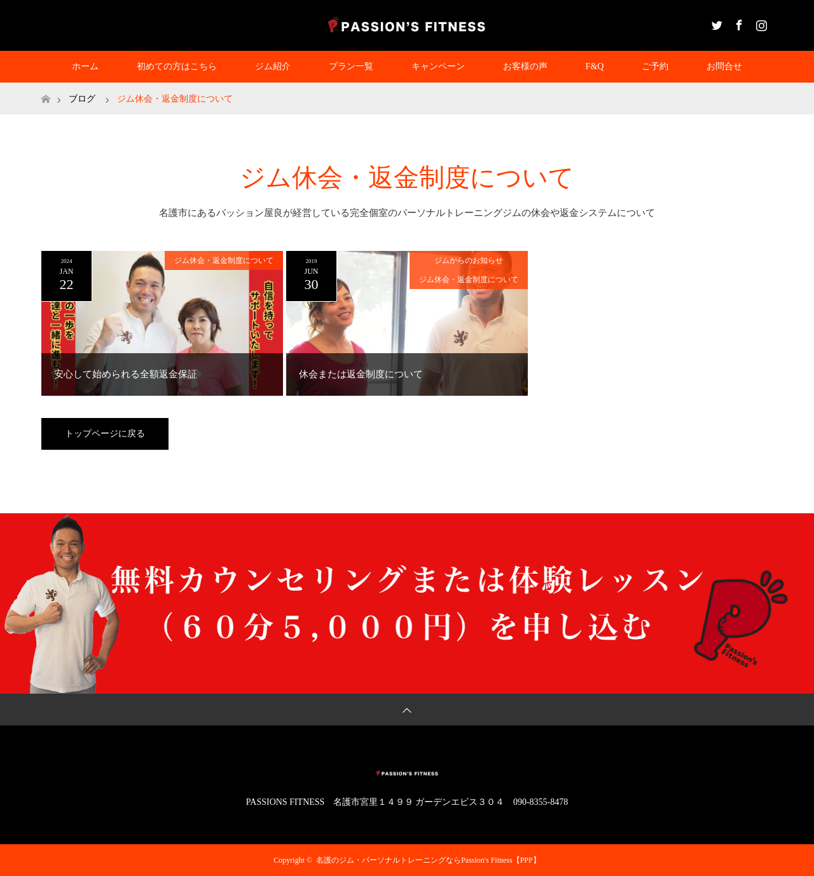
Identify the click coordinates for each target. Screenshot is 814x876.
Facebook (737, 22)
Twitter (715, 22)
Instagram (759, 22)
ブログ (82, 99)
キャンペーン (438, 66)
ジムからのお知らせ (468, 260)
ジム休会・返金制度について (223, 260)
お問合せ (724, 66)
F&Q (595, 66)
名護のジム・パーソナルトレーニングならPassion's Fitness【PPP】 (428, 860)
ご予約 (655, 66)
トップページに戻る (105, 433)
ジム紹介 (273, 66)
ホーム (85, 66)
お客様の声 (525, 66)
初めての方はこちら (177, 66)
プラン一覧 (351, 66)
